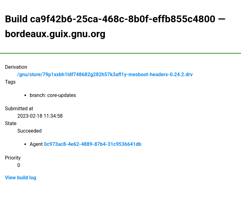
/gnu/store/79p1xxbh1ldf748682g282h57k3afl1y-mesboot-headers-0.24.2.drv (105, 74)
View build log (20, 178)
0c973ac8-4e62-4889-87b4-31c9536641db (92, 144)
